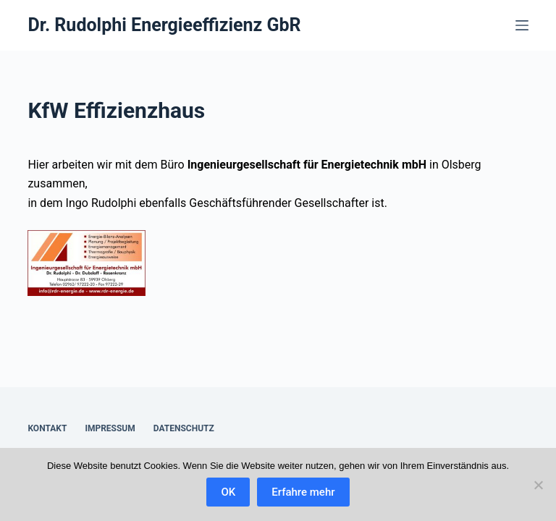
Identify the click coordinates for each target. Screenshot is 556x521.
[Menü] (521, 25)
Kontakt (47, 428)
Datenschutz (183, 428)
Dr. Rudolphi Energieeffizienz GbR (164, 24)
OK (228, 492)
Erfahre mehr (302, 492)
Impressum (110, 428)
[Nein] (538, 485)
